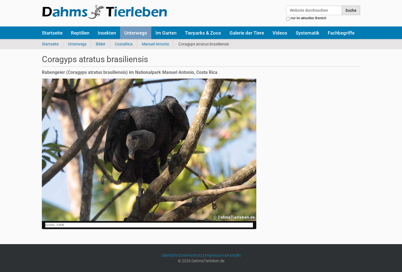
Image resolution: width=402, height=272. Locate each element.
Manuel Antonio (155, 44)
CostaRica (124, 44)
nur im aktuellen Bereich (308, 18)
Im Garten (165, 33)
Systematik (307, 33)
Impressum (214, 255)
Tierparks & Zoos (203, 33)
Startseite (52, 33)
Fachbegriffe (341, 33)
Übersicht (169, 255)
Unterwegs (135, 33)
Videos (279, 33)
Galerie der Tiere (246, 33)
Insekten (107, 33)
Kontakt (234, 255)
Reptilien (80, 33)
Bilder (101, 44)
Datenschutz (191, 255)
